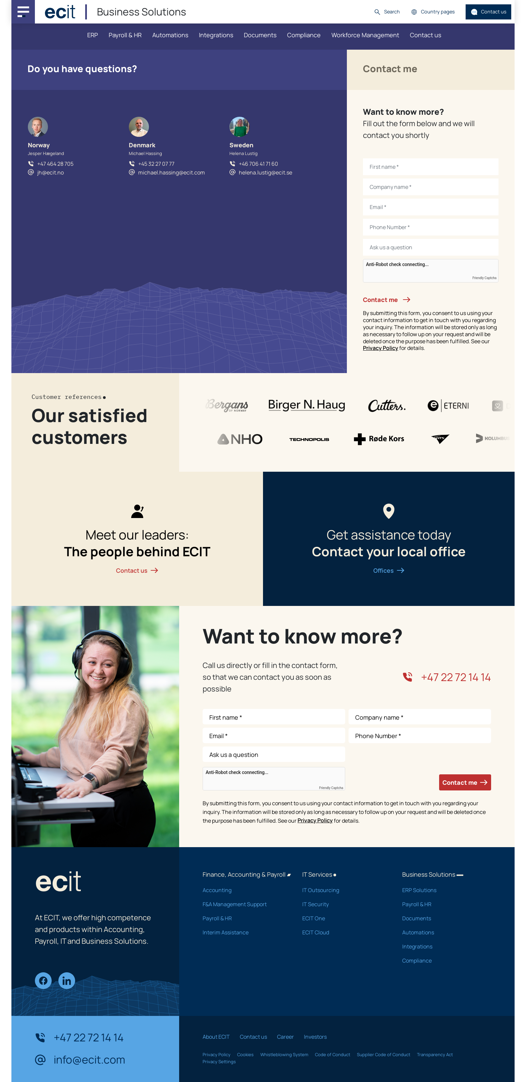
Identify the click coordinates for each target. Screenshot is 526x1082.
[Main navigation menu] (23, 11)
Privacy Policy (380, 348)
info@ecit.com (80, 1060)
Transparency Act (435, 1054)
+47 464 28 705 (55, 163)
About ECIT (216, 1036)
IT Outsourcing (343, 890)
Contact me (387, 300)
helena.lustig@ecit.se (265, 172)
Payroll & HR (125, 35)
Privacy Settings (219, 1062)
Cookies (245, 1054)
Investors (315, 1036)
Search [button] (387, 11)
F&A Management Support (244, 904)
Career (285, 1036)
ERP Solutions (443, 890)
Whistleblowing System (284, 1054)
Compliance (304, 35)
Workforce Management (365, 35)
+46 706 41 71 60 (258, 163)
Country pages (433, 11)
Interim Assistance (244, 932)
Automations (170, 35)
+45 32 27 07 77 (156, 163)
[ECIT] (60, 11)
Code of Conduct (332, 1054)
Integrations (216, 35)
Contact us (489, 11)
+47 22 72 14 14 (446, 677)
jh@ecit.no (50, 172)
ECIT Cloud (343, 932)
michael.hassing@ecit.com (171, 172)
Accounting (244, 890)
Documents (260, 35)
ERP (92, 35)
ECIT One (343, 918)
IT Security (343, 904)
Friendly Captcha (484, 278)
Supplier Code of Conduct (383, 1054)
